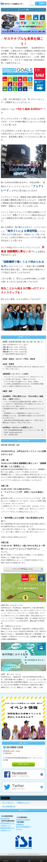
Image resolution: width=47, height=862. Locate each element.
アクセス (31, 5)
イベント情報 (24, 9)
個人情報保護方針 (9, 806)
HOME (41, 860)
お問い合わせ (23, 764)
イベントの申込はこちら (23, 569)
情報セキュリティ (24, 802)
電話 (29, 860)
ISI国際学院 (20, 824)
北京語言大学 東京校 (23, 820)
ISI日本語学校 (5, 818)
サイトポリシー (8, 802)
